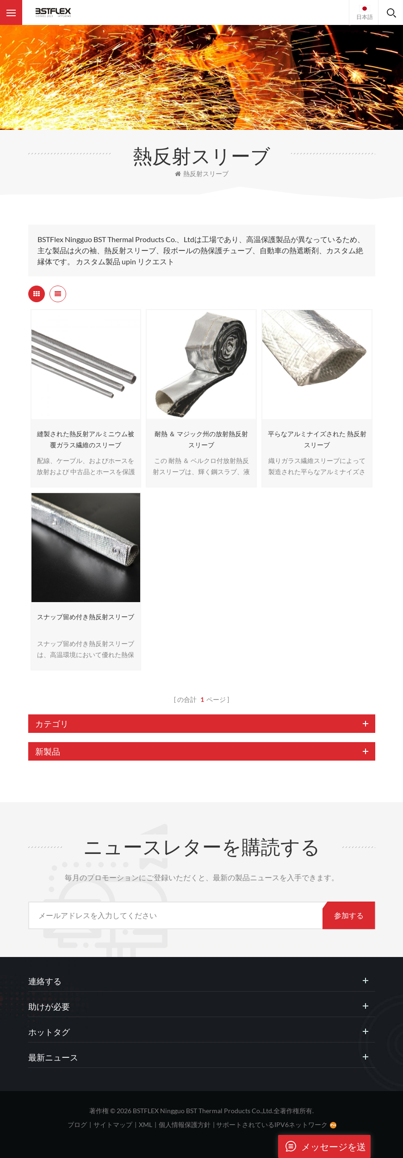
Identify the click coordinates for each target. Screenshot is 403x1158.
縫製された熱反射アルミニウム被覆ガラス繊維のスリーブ (85, 439)
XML (145, 1124)
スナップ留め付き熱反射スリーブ (85, 617)
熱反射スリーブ (202, 173)
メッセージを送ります (322, 1146)
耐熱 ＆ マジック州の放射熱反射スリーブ (201, 439)
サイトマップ (112, 1124)
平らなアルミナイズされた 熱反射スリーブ (317, 439)
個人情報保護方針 (185, 1124)
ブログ (77, 1124)
